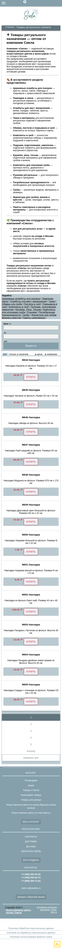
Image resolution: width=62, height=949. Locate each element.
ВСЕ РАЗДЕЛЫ (31, 860)
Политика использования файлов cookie (31, 937)
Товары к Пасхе (31, 790)
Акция (31, 785)
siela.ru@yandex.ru (39, 3)
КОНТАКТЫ (31, 836)
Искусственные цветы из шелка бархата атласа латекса (31, 806)
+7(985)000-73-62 (46, 3)
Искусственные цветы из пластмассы (30, 812)
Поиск (33, 3)
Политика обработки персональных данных (31, 928)
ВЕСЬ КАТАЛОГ (31, 821)
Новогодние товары (31, 795)
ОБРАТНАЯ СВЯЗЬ (31, 851)
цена (39, 354)
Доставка (31, 846)
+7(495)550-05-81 (59, 3)
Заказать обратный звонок (31, 897)
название (52, 354)
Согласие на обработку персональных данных (31, 932)
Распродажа (31, 780)
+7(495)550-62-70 (52, 3)
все (5, 354)
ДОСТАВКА (31, 841)
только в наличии (18, 354)
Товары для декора (31, 799)
